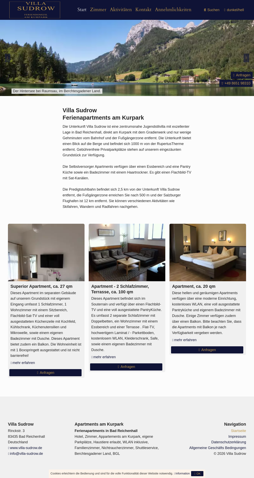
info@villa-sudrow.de (26, 454)
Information (182, 473)
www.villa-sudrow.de (26, 448)
